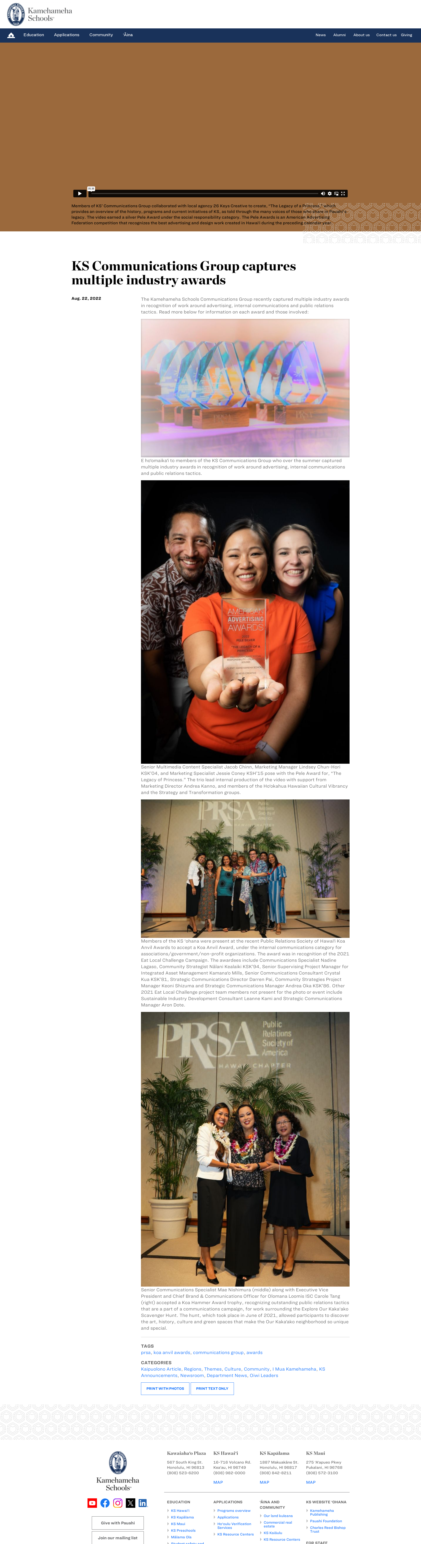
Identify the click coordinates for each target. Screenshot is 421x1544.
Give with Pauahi (118, 1523)
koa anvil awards (171, 1352)
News (321, 35)
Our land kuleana (278, 1516)
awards (254, 1352)
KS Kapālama (182, 1517)
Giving (406, 35)
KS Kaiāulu (273, 1533)
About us (361, 35)
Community (101, 34)
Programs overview (234, 1511)
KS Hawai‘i (180, 1511)
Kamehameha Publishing (322, 1512)
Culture (232, 1369)
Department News (227, 1375)
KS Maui (178, 1524)
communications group (218, 1352)
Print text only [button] (212, 1388)
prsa (146, 1352)
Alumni (339, 35)
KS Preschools (183, 1530)
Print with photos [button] (165, 1388)
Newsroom (192, 1375)
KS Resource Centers (235, 1534)
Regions (192, 1369)
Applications (66, 34)
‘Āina (128, 34)
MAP (218, 1482)
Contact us (386, 35)
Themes (213, 1369)
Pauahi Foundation (326, 1521)
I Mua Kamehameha (294, 1369)
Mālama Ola (181, 1537)
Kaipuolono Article (161, 1369)
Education (33, 34)
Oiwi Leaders (264, 1375)
